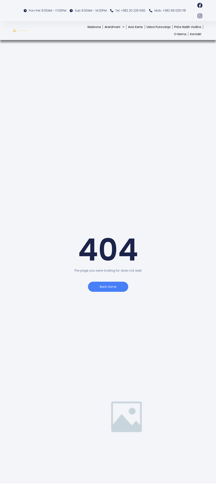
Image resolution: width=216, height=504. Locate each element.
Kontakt (195, 34)
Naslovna (94, 27)
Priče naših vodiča (187, 27)
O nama (180, 34)
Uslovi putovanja (158, 27)
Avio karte (135, 27)
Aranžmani (114, 27)
